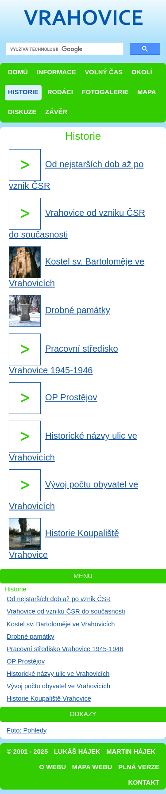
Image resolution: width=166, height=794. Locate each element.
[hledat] (63, 49)
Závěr (56, 111)
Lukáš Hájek (77, 751)
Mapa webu (92, 767)
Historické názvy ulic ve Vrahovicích (58, 673)
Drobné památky (30, 636)
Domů (18, 72)
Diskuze (22, 111)
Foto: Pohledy (26, 730)
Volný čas (104, 72)
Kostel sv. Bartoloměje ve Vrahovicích (61, 624)
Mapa (146, 92)
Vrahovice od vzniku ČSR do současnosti (66, 611)
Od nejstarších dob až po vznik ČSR (59, 598)
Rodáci (60, 92)
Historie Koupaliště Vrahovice (49, 698)
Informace (56, 72)
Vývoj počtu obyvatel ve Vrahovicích (58, 686)
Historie (23, 92)
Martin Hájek (130, 751)
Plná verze (138, 767)
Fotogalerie (105, 92)
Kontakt (143, 782)
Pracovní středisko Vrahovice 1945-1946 (65, 648)
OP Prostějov (26, 661)
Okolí (141, 72)
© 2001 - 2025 (27, 751)
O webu (52, 767)
